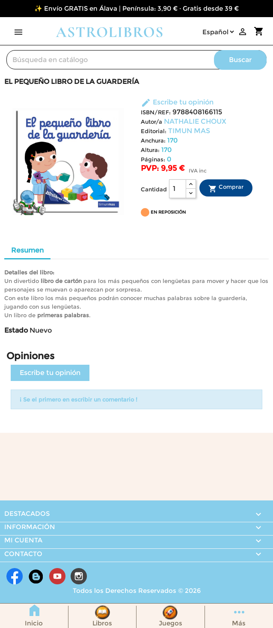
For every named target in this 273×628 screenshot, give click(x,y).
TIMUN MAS (189, 131)
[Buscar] (136, 59)
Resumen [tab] (27, 250)
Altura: (150, 150)
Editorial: (153, 131)
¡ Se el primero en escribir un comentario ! (78, 399)
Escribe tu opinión (177, 102)
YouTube (57, 576)
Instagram (79, 576)
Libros (102, 623)
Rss (36, 576)
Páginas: (153, 159)
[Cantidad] (177, 188)
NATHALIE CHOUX (195, 121)
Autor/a (151, 122)
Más (239, 623)
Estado (16, 330)
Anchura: (153, 140)
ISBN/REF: (156, 112)
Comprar (225, 188)
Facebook (14, 576)
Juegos (170, 623)
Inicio (34, 623)
